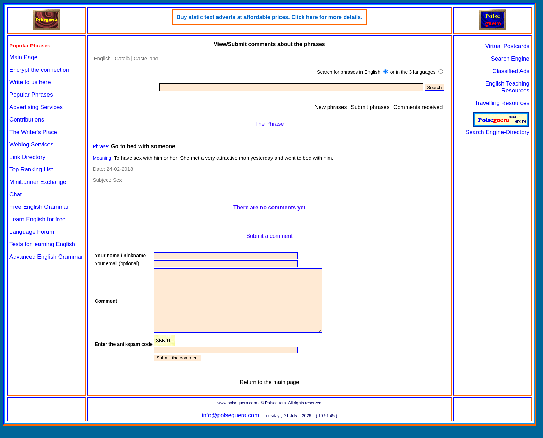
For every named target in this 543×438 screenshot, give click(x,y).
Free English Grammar (39, 207)
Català (122, 58)
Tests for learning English (42, 244)
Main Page (23, 57)
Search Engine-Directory (497, 128)
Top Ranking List (31, 169)
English (102, 58)
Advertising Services (36, 107)
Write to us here (30, 82)
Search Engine (510, 58)
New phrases (330, 107)
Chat (15, 194)
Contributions (26, 119)
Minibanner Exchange (37, 182)
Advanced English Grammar (46, 256)
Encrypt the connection (39, 69)
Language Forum (31, 232)
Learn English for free (37, 219)
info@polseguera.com (230, 427)
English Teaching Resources (507, 87)
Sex (117, 180)
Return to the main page (269, 394)
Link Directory (27, 157)
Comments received (418, 107)
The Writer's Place (33, 132)
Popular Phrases (31, 94)
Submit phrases (370, 107)
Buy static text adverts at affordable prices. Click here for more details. (269, 17)
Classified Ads (510, 71)
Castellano (146, 58)
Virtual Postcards (507, 46)
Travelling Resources (501, 103)
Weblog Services (31, 144)
